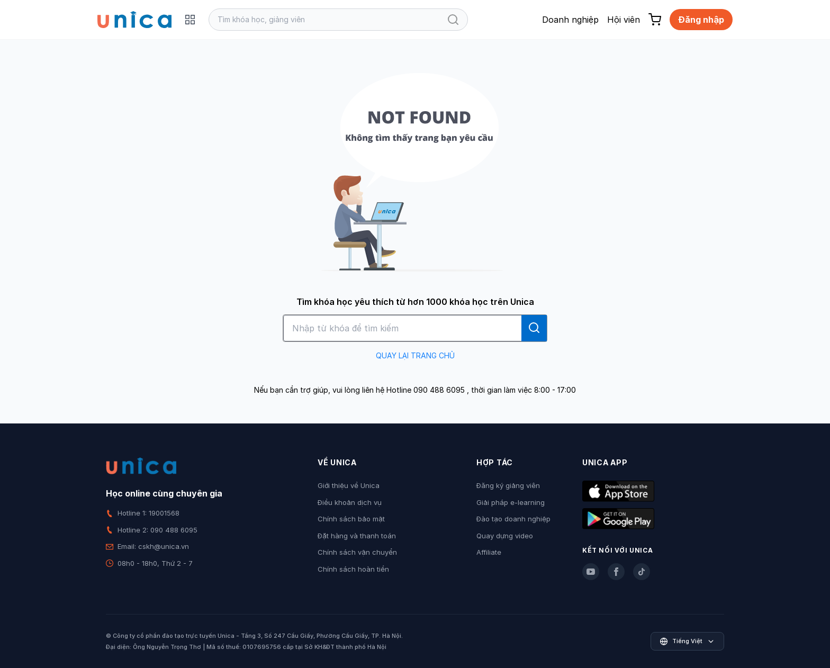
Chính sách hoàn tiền (353, 569)
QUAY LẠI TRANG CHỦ (415, 355)
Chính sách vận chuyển (357, 552)
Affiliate (488, 552)
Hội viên (623, 19)
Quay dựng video (504, 535)
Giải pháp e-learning (510, 502)
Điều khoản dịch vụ (350, 502)
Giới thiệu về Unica (349, 485)
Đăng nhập (701, 19)
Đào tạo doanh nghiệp (513, 518)
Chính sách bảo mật (351, 518)
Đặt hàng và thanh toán (357, 535)
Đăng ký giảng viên (508, 485)
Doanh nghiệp (570, 19)
